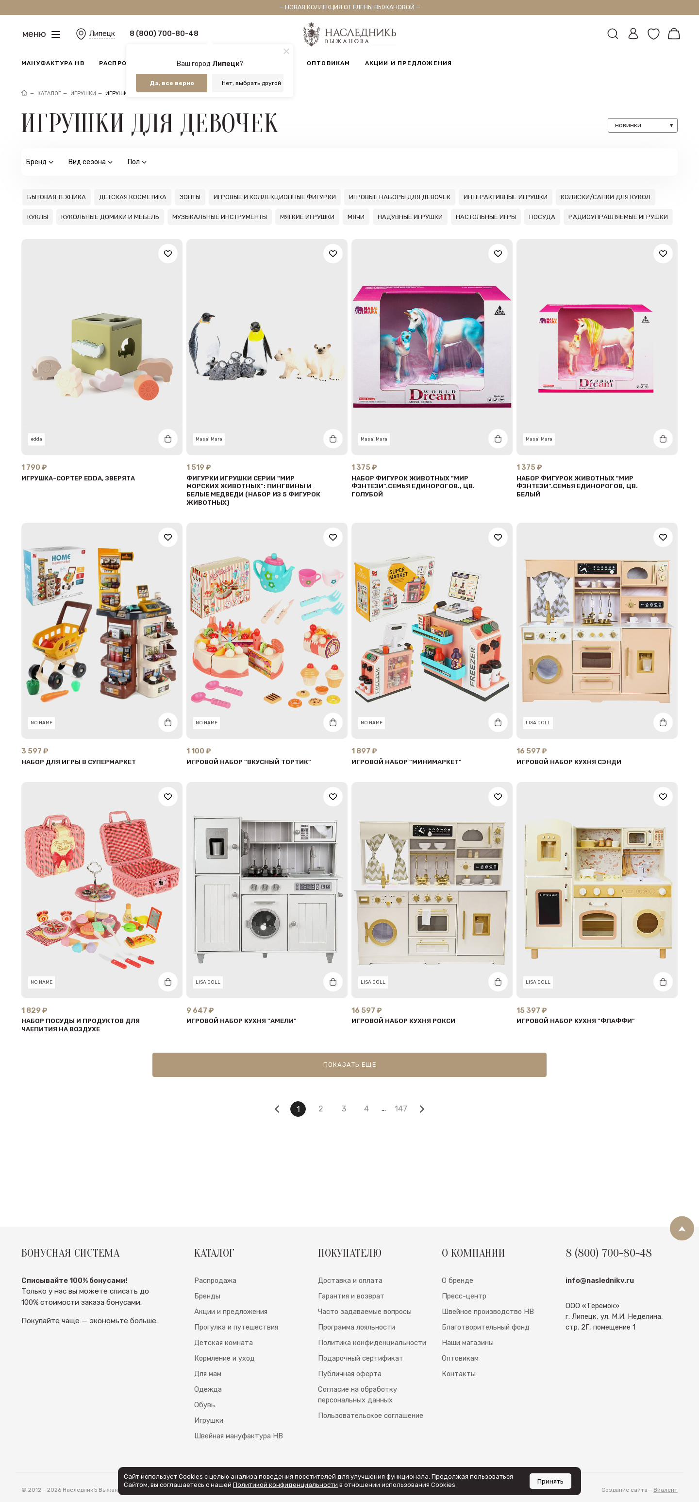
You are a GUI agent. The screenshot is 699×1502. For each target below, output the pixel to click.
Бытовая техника (56, 197)
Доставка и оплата (350, 1304)
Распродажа (123, 63)
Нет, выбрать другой (251, 83)
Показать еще (349, 1064)
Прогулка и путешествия (236, 1351)
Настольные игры (486, 217)
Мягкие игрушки (307, 217)
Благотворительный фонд (486, 1351)
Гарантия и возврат (351, 1320)
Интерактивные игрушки (506, 197)
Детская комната (223, 1367)
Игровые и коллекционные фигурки (275, 197)
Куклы (37, 217)
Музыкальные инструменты (219, 217)
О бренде (457, 1304)
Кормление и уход (224, 1382)
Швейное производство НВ (488, 1335)
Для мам (207, 1398)
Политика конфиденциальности (372, 1367)
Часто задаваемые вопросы (365, 1335)
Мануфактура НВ (52, 63)
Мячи (356, 217)
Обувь (204, 1429)
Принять (550, 1481)
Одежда (208, 1413)
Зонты (190, 197)
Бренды (207, 1320)
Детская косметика (132, 197)
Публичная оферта (350, 1398)
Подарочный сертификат (360, 1382)
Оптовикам (328, 63)
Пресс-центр (464, 1320)
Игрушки (208, 1444)
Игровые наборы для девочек (399, 197)
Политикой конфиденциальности (285, 1484)
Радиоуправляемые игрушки (618, 217)
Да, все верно (172, 83)
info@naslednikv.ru (600, 1304)
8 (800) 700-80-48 (164, 33)
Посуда (542, 217)
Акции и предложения (408, 63)
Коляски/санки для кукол (605, 197)
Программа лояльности (356, 1351)
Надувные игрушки (410, 217)
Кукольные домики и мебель (110, 217)
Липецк (102, 33)
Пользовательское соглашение (370, 1439)
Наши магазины (468, 1367)
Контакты (459, 1398)
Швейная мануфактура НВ (238, 1460)
